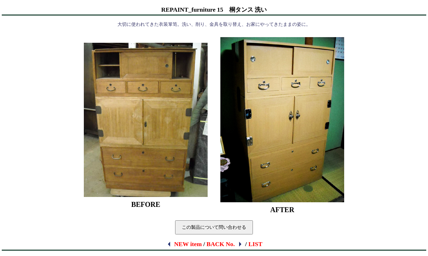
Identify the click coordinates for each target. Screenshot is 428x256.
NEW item (184, 244)
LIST (255, 244)
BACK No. (225, 244)
